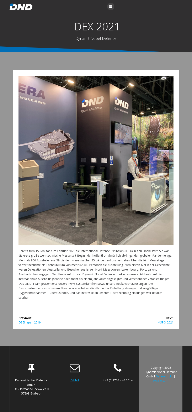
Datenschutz (164, 376)
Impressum (160, 381)
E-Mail (74, 380)
